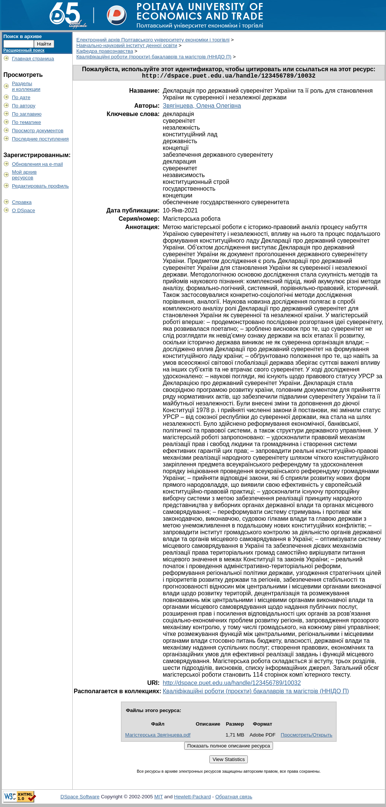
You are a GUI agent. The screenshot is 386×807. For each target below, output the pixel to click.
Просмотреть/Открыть (307, 736)
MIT (158, 798)
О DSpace (23, 210)
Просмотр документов (38, 130)
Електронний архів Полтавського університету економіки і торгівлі (153, 40)
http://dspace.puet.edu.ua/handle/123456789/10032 (232, 684)
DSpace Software (80, 798)
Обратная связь (233, 798)
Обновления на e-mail (37, 164)
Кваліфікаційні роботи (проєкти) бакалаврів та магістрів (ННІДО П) (154, 57)
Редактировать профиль (40, 186)
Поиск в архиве (22, 36)
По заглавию (27, 114)
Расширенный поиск (23, 50)
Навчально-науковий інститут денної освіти (126, 45)
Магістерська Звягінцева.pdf (158, 736)
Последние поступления (40, 139)
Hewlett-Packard (192, 798)
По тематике (26, 122)
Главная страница (33, 58)
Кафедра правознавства (104, 51)
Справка (22, 202)
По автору (23, 106)
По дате (21, 97)
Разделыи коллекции (26, 86)
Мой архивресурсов (24, 174)
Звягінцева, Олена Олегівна (202, 107)
